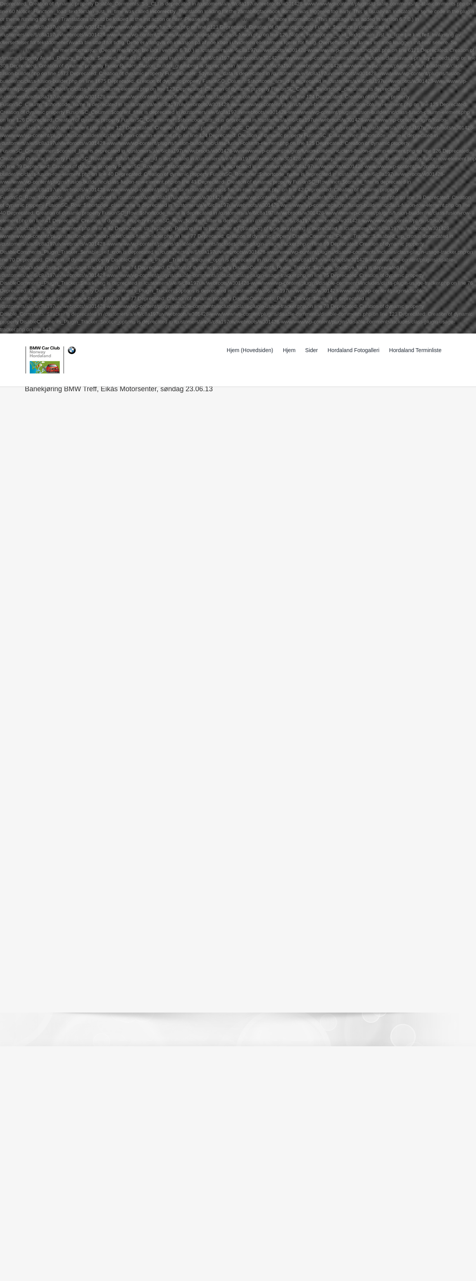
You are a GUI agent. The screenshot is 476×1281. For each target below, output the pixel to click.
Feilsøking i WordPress (26, 50)
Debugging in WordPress (239, 19)
